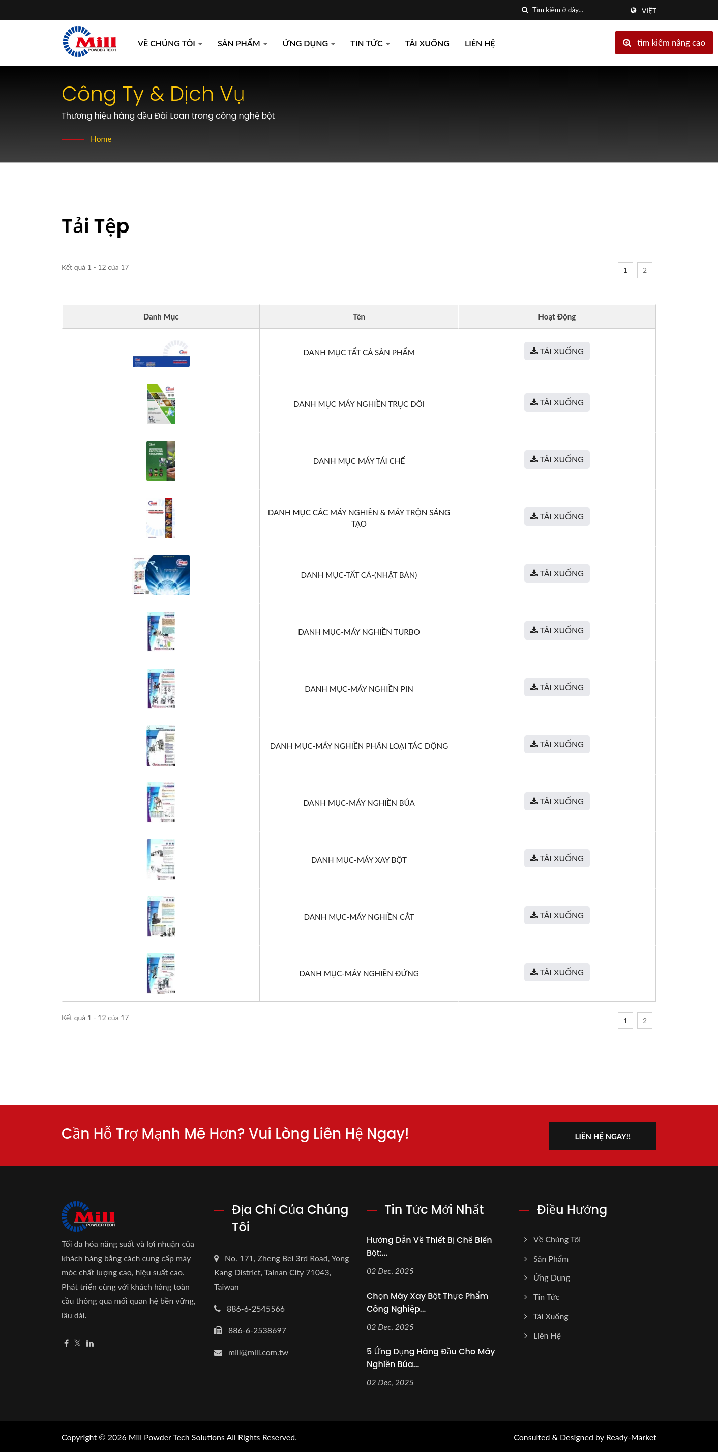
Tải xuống (427, 43)
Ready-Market (631, 1435)
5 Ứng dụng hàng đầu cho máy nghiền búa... (431, 1356)
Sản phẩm (242, 43)
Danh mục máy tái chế (359, 461)
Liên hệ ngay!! (607, 1134)
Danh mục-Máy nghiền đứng (359, 973)
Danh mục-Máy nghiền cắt (359, 916)
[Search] (577, 10)
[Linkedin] (90, 1341)
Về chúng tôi (170, 43)
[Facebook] (66, 1341)
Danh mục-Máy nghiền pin (359, 688)
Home (101, 138)
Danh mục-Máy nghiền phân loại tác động (359, 745)
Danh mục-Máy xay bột (359, 859)
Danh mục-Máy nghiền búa (359, 802)
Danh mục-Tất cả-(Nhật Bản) (359, 574)
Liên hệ (480, 43)
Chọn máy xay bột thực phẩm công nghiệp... (427, 1300)
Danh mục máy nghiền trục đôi (359, 404)
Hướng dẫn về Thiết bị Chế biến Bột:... (429, 1244)
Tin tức (370, 43)
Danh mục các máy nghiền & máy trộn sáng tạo (359, 518)
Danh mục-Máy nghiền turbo (359, 631)
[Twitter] (77, 1341)
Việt (649, 11)
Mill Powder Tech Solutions (177, 1435)
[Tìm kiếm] (524, 10)
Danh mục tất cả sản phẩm (359, 352)
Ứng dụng (309, 43)
